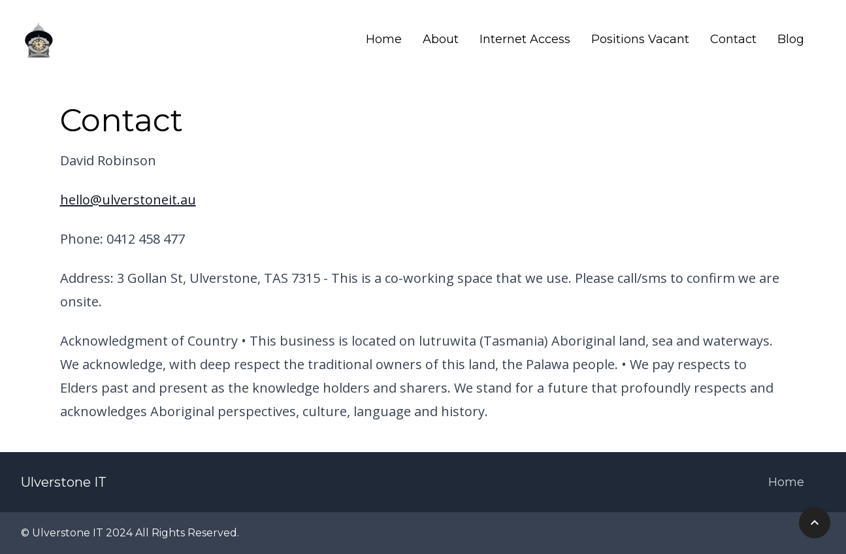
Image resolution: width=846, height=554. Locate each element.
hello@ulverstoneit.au (128, 199)
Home (384, 39)
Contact (733, 39)
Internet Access (525, 39)
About (441, 39)
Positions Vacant (640, 39)
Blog (790, 39)
